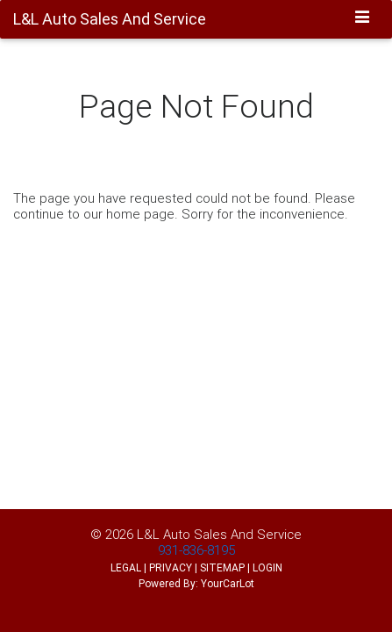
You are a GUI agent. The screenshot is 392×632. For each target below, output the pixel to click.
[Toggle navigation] (363, 18)
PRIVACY (170, 567)
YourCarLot (227, 583)
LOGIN (267, 567)
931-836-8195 (196, 550)
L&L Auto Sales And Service (219, 534)
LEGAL (125, 567)
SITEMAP (222, 567)
